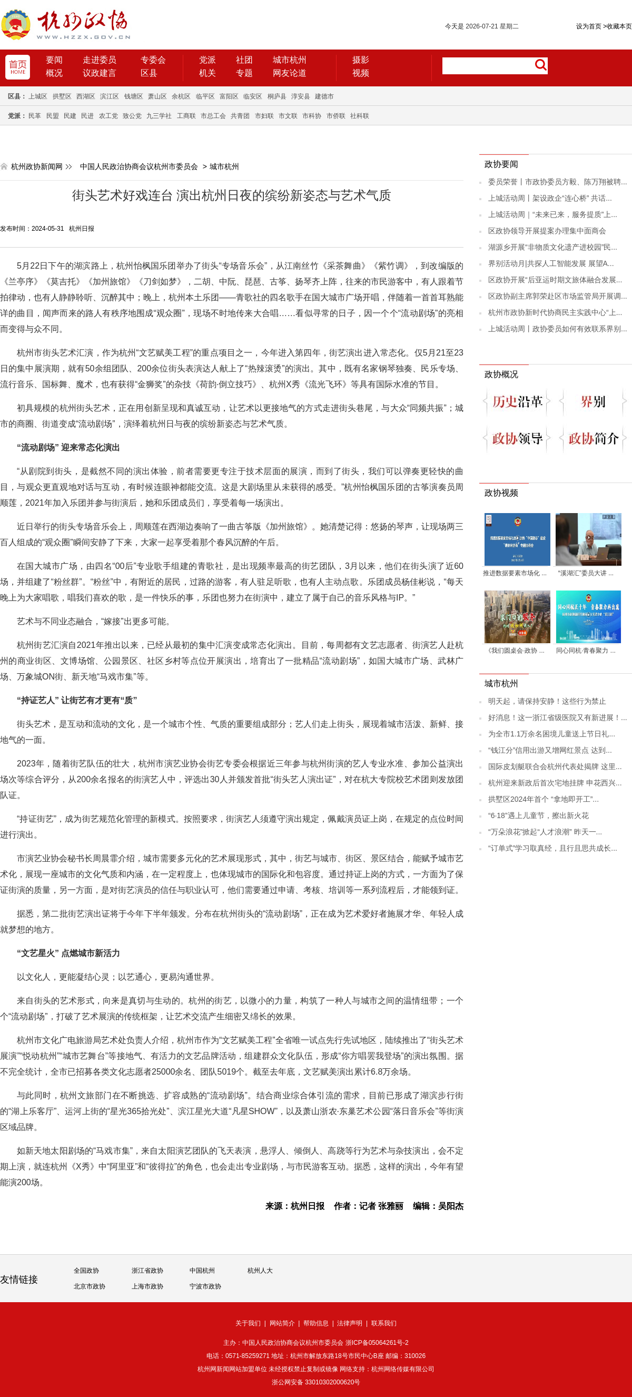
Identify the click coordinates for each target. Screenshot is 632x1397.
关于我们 (248, 1323)
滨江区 (109, 96)
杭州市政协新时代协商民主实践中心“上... (555, 312)
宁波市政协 (205, 1286)
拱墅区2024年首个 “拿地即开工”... (543, 799)
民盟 (52, 116)
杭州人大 (260, 1270)
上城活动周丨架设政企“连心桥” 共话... (550, 198)
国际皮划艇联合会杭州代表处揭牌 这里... (555, 766)
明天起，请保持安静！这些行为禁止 (547, 701)
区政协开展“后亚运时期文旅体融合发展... (555, 280)
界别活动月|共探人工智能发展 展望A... (551, 263)
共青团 (240, 116)
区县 (149, 72)
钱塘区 (133, 96)
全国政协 (86, 1270)
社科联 (359, 116)
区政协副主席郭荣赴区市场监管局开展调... (557, 296)
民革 (34, 116)
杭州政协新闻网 (37, 166)
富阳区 (229, 96)
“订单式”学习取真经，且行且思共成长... (552, 848)
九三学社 (159, 116)
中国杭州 (202, 1270)
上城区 (37, 96)
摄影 (360, 59)
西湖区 (85, 96)
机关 (207, 72)
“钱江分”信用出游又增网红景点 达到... (550, 750)
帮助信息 (316, 1323)
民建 (70, 116)
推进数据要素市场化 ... (515, 573)
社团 (244, 59)
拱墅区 (62, 96)
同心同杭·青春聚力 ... (586, 650)
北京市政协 (89, 1286)
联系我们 (384, 1323)
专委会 (153, 59)
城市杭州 (290, 59)
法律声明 (349, 1323)
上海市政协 (147, 1286)
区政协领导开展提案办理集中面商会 (547, 231)
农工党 (108, 116)
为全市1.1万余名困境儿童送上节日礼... (551, 734)
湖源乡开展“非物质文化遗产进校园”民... (552, 247)
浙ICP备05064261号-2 (377, 1342)
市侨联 (336, 116)
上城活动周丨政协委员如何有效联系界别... (557, 328)
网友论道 (290, 72)
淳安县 (300, 96)
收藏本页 (617, 26)
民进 (87, 116)
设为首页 (588, 26)
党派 (207, 59)
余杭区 (181, 96)
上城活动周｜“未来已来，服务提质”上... (552, 214)
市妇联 (264, 116)
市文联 (288, 116)
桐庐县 (277, 96)
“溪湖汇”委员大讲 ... (586, 573)
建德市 (324, 96)
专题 (244, 72)
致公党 (132, 116)
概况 (54, 72)
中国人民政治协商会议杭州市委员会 (139, 166)
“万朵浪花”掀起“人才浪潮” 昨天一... (545, 832)
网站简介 (282, 1323)
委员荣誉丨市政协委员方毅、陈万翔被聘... (557, 182)
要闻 (54, 59)
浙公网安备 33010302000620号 (316, 1382)
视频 (360, 72)
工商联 (186, 116)
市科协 (311, 116)
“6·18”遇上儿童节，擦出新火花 (538, 815)
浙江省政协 (147, 1270)
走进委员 (99, 59)
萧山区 (157, 96)
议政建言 (99, 72)
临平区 (205, 96)
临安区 (252, 96)
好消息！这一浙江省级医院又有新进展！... (557, 717)
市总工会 (213, 116)
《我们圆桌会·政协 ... (515, 650)
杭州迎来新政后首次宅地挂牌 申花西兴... (555, 783)
